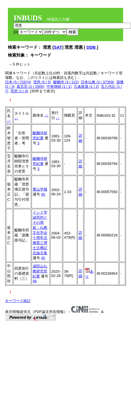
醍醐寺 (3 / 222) (66, 82)
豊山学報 (40, 189)
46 (35, 281)
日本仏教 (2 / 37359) (97, 82)
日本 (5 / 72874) (18, 82)
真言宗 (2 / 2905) (30, 86)
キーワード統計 (18, 301)
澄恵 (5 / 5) (42, 82)
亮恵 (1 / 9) (19, 91)
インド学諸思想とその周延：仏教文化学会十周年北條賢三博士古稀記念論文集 (40, 232)
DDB (91, 47)
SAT (58, 47)
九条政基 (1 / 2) (86, 86)
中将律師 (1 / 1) (59, 86)
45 (43, 194)
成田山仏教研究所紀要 (40, 271)
